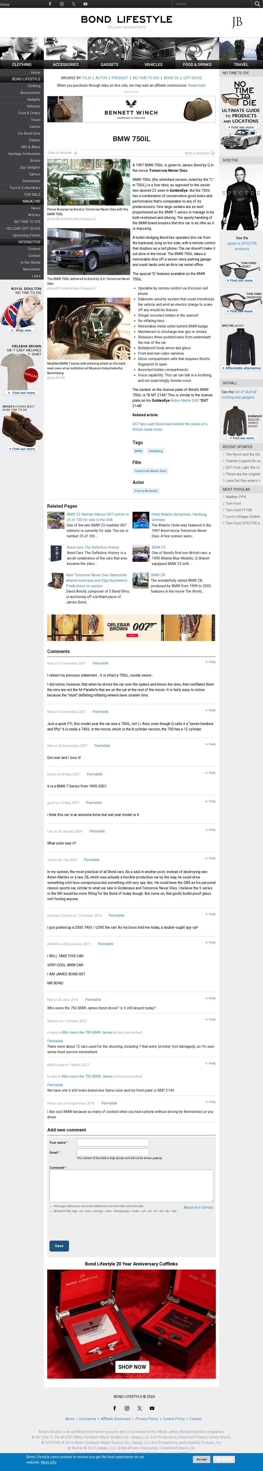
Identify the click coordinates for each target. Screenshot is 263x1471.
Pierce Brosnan (146, 491)
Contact (34, 256)
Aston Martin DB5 (185, 400)
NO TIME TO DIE (27, 222)
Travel (35, 120)
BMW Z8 (158, 575)
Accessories (30, 93)
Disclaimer (87, 1419)
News (35, 208)
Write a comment (197, 153)
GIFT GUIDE (192, 78)
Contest (34, 249)
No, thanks (224, 1459)
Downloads (31, 181)
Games (34, 174)
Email (53, 1152)
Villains (34, 140)
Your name (57, 1142)
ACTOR (101, 78)
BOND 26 (171, 78)
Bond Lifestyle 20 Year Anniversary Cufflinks (131, 1264)
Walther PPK (236, 497)
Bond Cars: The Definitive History (93, 547)
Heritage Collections (24, 154)
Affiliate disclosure (116, 1419)
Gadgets (33, 99)
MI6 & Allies (30, 147)
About (69, 1419)
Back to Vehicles (60, 153)
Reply (212, 661)
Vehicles (33, 106)
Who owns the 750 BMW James (87, 1032)
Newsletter (31, 269)
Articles (34, 215)
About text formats (199, 1207)
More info (48, 1462)
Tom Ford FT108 (239, 510)
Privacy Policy (146, 1419)
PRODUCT (120, 78)
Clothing (33, 86)
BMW (138, 451)
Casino (34, 126)
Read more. (197, 85)
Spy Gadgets (30, 167)
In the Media (30, 262)
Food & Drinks (29, 113)
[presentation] (83, 1228)
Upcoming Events (26, 235)
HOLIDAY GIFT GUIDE (23, 228)
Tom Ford (233, 503)
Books (35, 160)
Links (36, 276)
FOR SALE (32, 194)
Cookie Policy (174, 1419)
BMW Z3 (159, 547)
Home (5, 4)
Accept (202, 1459)
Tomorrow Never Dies (150, 471)
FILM (86, 78)
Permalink (100, 663)
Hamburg (155, 451)
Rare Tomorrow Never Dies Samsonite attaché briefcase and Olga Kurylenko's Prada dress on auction (96, 580)
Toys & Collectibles (25, 188)
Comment (56, 1168)
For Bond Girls (29, 133)
